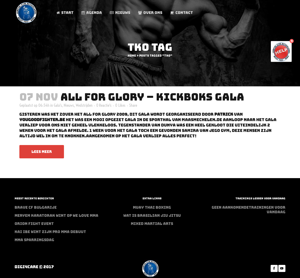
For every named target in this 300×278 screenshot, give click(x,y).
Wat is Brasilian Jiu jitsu (152, 215)
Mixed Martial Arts (152, 223)
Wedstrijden (84, 105)
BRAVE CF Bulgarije (36, 207)
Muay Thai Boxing (152, 207)
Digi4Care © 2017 (34, 266)
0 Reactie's (103, 105)
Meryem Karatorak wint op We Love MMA (56, 215)
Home (132, 55)
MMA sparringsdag (34, 240)
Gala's (58, 105)
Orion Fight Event (34, 223)
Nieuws (69, 105)
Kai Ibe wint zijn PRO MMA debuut (50, 232)
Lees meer (41, 151)
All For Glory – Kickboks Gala (152, 97)
